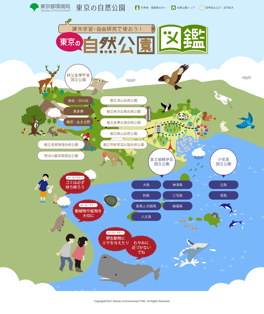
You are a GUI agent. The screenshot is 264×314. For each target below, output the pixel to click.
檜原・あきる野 (78, 122)
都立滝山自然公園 (123, 100)
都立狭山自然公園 (123, 133)
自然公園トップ (186, 7)
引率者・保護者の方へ (153, 7)
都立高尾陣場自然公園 (61, 144)
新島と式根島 (146, 206)
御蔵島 (177, 206)
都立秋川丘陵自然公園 (124, 111)
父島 (223, 185)
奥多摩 (78, 111)
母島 (223, 195)
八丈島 (146, 217)
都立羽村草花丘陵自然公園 (123, 144)
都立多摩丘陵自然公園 (124, 122)
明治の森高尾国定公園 (61, 156)
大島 (146, 185)
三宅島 (177, 195)
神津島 (177, 185)
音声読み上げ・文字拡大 (219, 7)
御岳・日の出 (78, 100)
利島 (146, 195)
